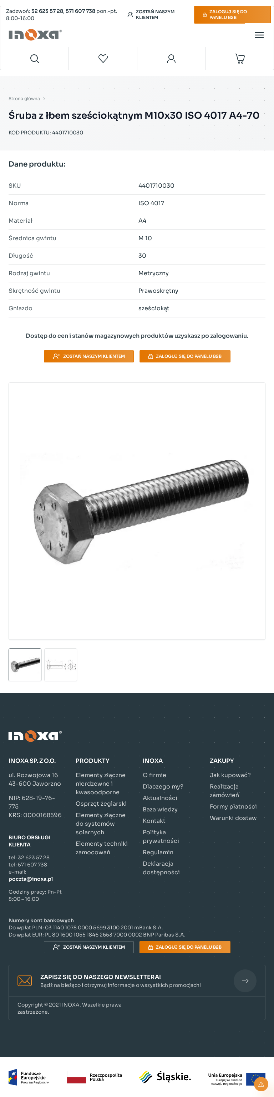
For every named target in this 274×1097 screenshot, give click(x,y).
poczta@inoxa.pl (31, 879)
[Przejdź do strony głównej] (36, 35)
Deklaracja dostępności (161, 868)
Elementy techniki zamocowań (102, 848)
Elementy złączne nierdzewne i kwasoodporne (101, 783)
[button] (137, 981)
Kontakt (154, 821)
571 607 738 (80, 11)
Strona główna (24, 98)
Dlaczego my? (163, 786)
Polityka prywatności (161, 837)
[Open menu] (259, 35)
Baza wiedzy (160, 809)
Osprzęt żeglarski (101, 803)
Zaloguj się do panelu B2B (225, 14)
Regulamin (158, 852)
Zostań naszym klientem (151, 14)
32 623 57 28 (47, 11)
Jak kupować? (230, 775)
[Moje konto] (171, 58)
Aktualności (160, 798)
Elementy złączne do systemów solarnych (101, 823)
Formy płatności (233, 806)
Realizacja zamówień (224, 791)
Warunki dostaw (233, 818)
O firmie (154, 775)
